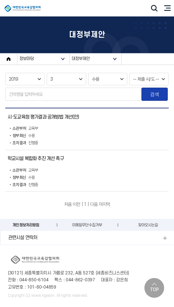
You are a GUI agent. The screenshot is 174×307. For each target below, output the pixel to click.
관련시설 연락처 (22, 237)
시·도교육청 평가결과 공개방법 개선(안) (43, 117)
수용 (22, 135)
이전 (76, 204)
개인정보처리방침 (25, 225)
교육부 (24, 128)
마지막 (104, 204)
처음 (67, 204)
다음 (93, 204)
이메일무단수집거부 (87, 225)
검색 (154, 94)
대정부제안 (81, 58)
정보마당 (26, 58)
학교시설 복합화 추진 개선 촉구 (36, 158)
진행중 (24, 143)
